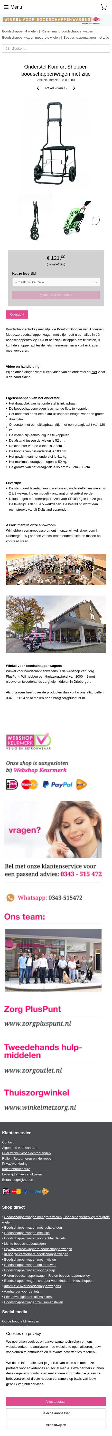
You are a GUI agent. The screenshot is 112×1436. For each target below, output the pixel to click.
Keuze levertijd (24, 273)
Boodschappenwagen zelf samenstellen (33, 1302)
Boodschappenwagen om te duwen (30, 1265)
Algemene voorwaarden (19, 1148)
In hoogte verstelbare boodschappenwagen (36, 1254)
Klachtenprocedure (16, 1169)
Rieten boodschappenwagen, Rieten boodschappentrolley (47, 1275)
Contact (8, 1142)
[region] (56, 1365)
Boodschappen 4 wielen (20, 31)
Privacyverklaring (14, 1163)
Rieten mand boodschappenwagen (67, 31)
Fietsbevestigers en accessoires (28, 1297)
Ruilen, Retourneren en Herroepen (27, 1158)
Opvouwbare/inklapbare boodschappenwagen (38, 1249)
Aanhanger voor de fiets (22, 1291)
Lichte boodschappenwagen (25, 1244)
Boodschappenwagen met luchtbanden (33, 1227)
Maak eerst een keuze (56, 295)
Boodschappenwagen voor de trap (29, 1270)
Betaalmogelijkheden (17, 1180)
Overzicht (17, 314)
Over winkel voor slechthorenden (26, 1153)
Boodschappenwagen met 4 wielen (30, 1259)
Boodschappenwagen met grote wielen (31, 37)
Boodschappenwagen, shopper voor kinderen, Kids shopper (48, 1281)
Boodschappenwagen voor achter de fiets (35, 1238)
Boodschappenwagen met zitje (86, 37)
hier (94, 372)
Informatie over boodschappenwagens (32, 1286)
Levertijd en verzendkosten (22, 1174)
